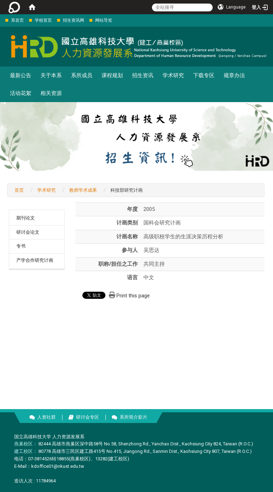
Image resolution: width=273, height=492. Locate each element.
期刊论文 (25, 218)
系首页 (17, 20)
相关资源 (51, 93)
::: (1, 20)
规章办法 (234, 75)
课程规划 (112, 75)
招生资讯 (142, 75)
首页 (19, 190)
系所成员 (81, 75)
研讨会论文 (27, 232)
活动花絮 (20, 93)
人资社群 (46, 417)
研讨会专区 (87, 417)
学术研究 (173, 75)
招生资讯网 (73, 20)
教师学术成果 (83, 190)
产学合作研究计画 (34, 260)
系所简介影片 (133, 417)
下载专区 (203, 75)
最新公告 (20, 75)
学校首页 (43, 20)
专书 (21, 246)
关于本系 (51, 75)
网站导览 (103, 20)
